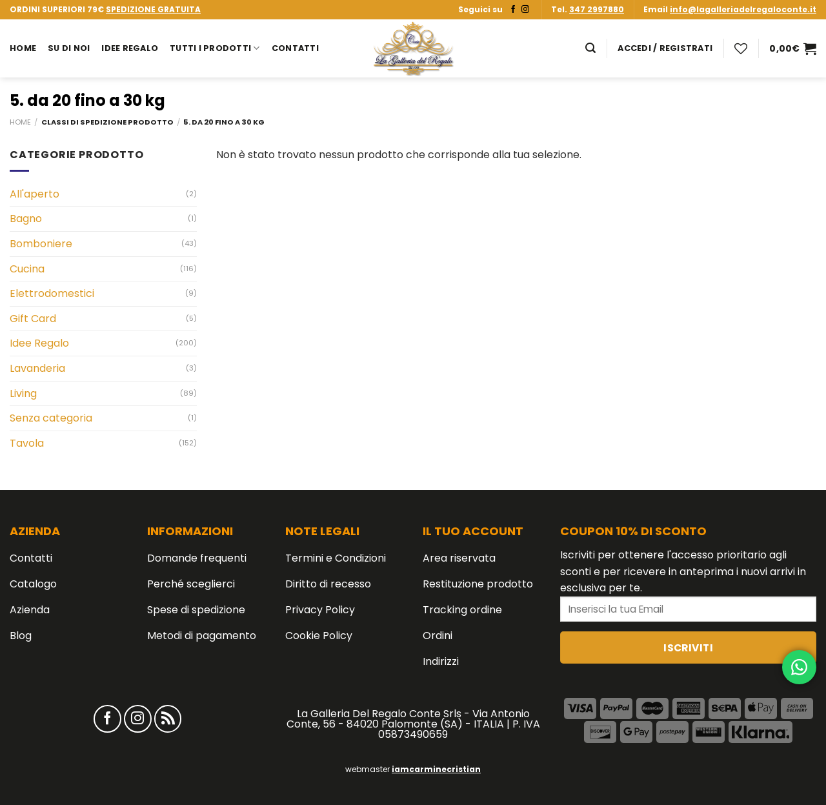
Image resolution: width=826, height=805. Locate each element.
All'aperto (34, 194)
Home (23, 48)
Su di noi (69, 48)
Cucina (27, 268)
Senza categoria (51, 418)
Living (23, 393)
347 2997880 (596, 9)
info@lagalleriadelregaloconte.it (743, 9)
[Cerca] (590, 48)
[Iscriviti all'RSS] (168, 719)
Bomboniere (41, 243)
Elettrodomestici (52, 293)
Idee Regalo (129, 48)
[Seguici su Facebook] (513, 9)
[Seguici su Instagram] (525, 9)
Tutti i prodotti (215, 48)
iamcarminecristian (436, 769)
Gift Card (33, 318)
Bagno (26, 218)
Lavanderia (37, 368)
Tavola (27, 443)
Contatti (295, 48)
